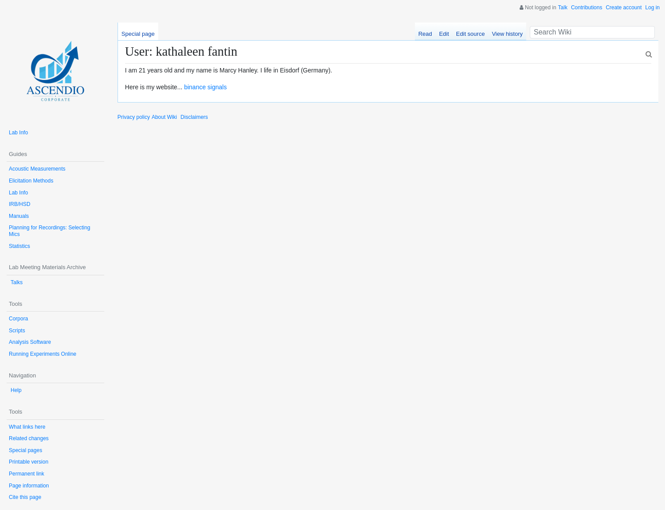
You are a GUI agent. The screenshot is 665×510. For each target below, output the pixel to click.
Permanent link (26, 474)
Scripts (17, 330)
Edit (444, 33)
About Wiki (164, 117)
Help (16, 390)
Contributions (586, 7)
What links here (27, 427)
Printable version (28, 462)
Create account (624, 7)
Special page (138, 33)
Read (425, 33)
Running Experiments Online (42, 354)
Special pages (25, 450)
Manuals (19, 216)
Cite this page (25, 497)
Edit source (470, 33)
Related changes (29, 438)
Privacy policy (134, 117)
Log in (652, 7)
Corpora (18, 319)
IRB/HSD (19, 204)
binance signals (205, 87)
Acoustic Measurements (37, 169)
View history (507, 33)
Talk (562, 7)
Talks (17, 282)
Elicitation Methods (31, 181)
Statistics (19, 246)
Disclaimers (194, 117)
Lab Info (18, 132)
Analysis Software (30, 342)
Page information (29, 486)
